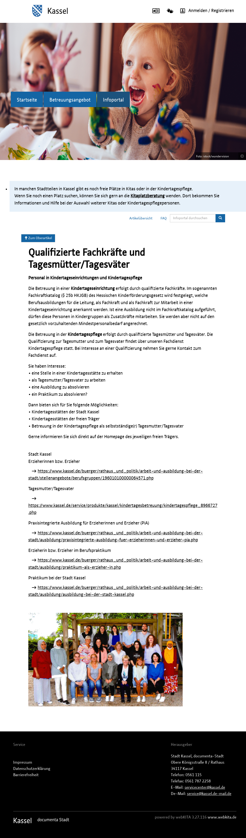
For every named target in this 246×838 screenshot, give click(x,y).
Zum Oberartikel (38, 238)
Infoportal (113, 100)
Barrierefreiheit (26, 775)
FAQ (164, 218)
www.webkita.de (222, 817)
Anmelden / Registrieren (205, 11)
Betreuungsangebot (69, 100)
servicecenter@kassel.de (205, 787)
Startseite (27, 100)
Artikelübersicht (140, 218)
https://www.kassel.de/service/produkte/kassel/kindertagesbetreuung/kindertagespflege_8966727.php (122, 509)
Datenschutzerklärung (31, 769)
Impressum (22, 762)
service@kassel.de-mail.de (209, 794)
